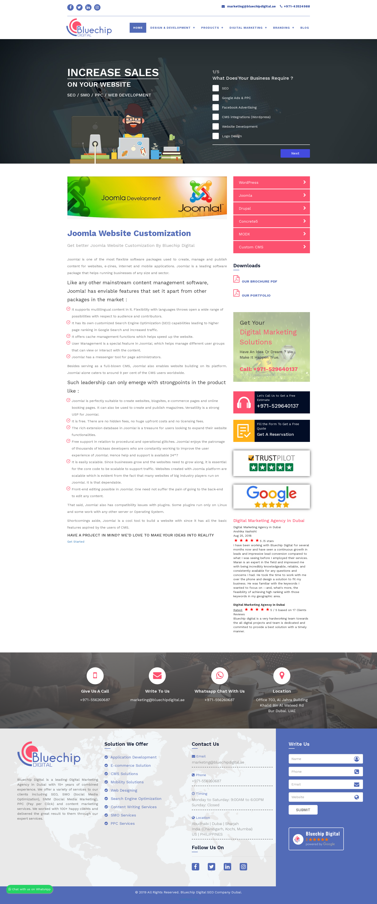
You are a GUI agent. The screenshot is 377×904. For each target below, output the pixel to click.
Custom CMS (251, 247)
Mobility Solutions (124, 782)
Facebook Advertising (235, 107)
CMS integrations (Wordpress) (242, 117)
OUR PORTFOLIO (256, 295)
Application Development (131, 757)
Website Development (236, 126)
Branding (281, 27)
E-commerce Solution (128, 765)
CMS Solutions (121, 773)
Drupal (245, 208)
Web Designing (121, 790)
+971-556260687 (206, 781)
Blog (304, 27)
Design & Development (170, 27)
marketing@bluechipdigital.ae (251, 6)
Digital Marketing (246, 27)
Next (295, 153)
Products (210, 27)
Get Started (75, 541)
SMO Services (120, 815)
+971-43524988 (297, 6)
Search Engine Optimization (133, 798)
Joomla (245, 195)
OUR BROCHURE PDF (259, 281)
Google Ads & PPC (233, 98)
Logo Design (228, 136)
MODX (244, 234)
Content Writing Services (131, 807)
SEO (221, 88)
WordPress (248, 182)
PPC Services (120, 823)
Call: (269, 369)
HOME (138, 27)
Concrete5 (248, 221)
